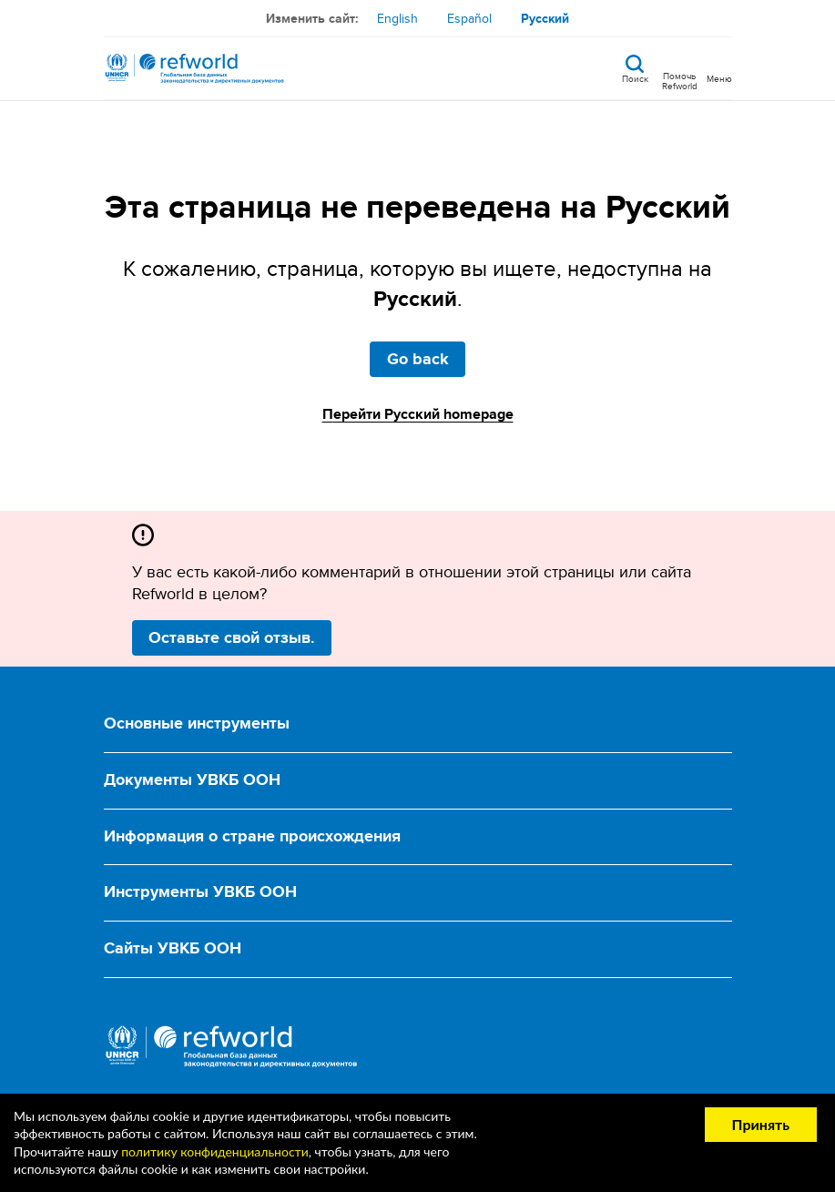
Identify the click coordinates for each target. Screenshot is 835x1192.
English (397, 18)
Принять (760, 1124)
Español (469, 18)
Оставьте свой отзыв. (231, 637)
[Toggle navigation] (719, 68)
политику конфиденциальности (215, 1151)
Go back (418, 359)
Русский (545, 18)
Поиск (635, 77)
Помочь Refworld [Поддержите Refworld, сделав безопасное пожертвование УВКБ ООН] (680, 80)
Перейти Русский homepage (418, 413)
